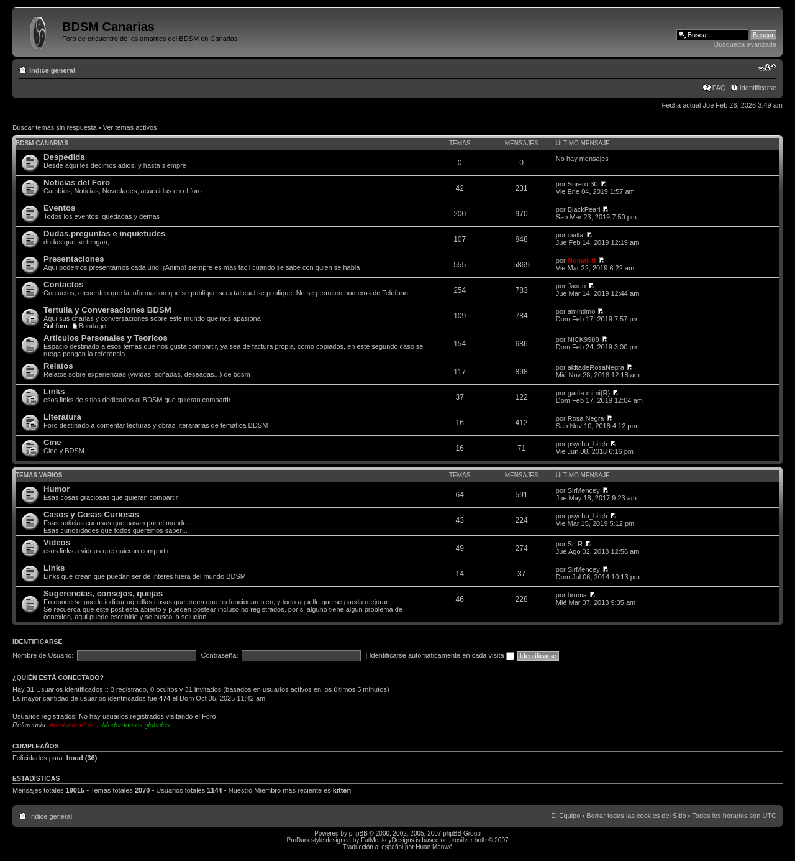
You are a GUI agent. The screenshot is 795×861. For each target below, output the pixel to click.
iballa (576, 235)
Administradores (73, 725)
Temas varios (39, 475)
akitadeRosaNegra (596, 367)
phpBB (358, 833)
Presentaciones (73, 259)
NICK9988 (583, 339)
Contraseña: (219, 655)
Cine (52, 442)
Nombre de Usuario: (42, 655)
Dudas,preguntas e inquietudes (104, 233)
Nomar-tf (582, 260)
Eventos (59, 208)
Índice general (52, 70)
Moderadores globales (136, 725)
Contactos (63, 284)
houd (74, 758)
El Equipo (565, 815)
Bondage (92, 325)
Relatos (58, 366)
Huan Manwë (434, 847)
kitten (342, 790)
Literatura (62, 416)
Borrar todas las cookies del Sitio (636, 815)
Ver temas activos (130, 127)
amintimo (582, 311)
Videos (56, 542)
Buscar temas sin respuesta (54, 127)
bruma (577, 595)
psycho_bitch (587, 444)
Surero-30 (583, 184)
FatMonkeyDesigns (387, 840)
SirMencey (584, 490)
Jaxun (577, 286)
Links (54, 391)
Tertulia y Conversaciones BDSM (107, 310)
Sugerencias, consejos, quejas (103, 593)
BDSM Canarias (42, 143)
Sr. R (575, 544)
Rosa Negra (586, 418)
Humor (56, 489)
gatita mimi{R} (589, 393)
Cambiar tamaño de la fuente (767, 67)
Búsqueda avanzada (745, 44)
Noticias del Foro (76, 182)
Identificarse (758, 87)
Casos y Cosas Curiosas (91, 514)
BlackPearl (584, 209)
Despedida (64, 157)
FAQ (719, 87)
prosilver (461, 840)
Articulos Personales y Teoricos (105, 338)
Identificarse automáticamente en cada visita (442, 655)
